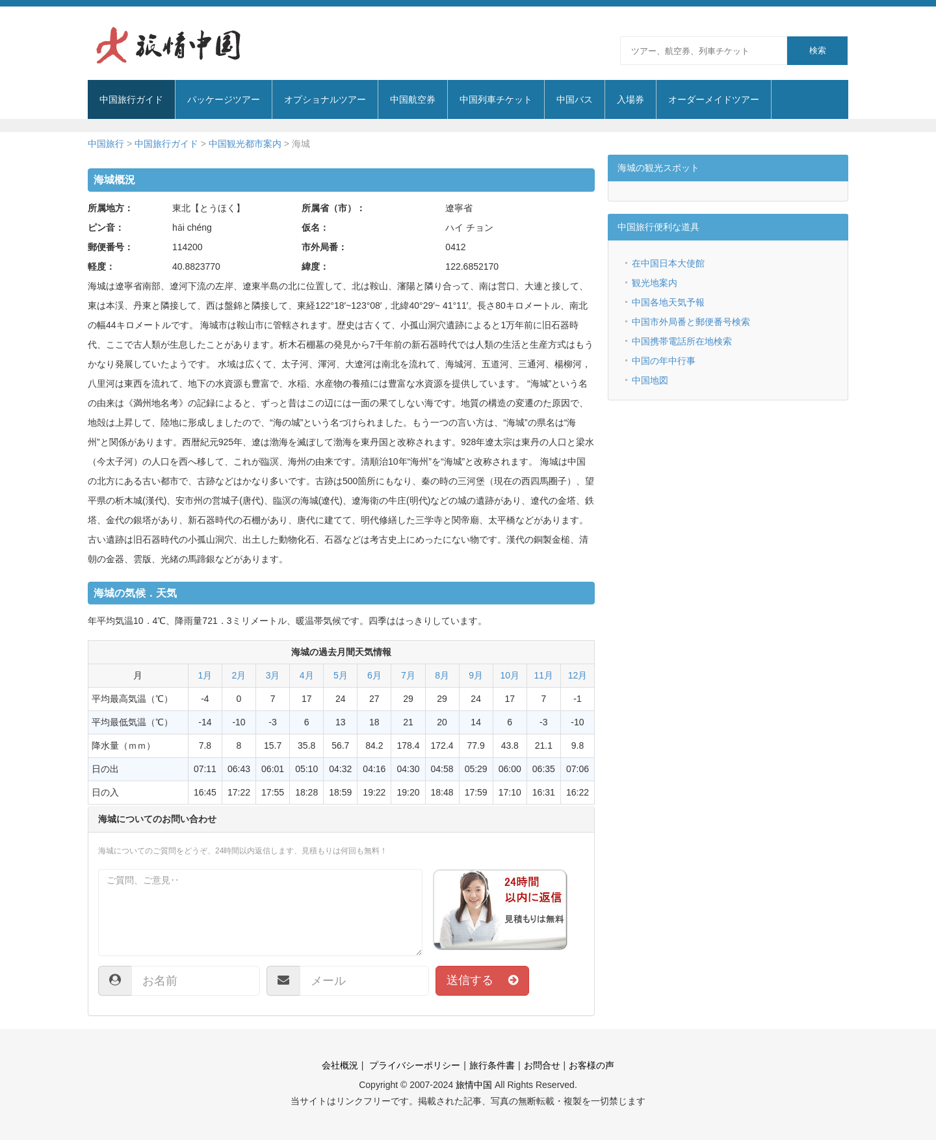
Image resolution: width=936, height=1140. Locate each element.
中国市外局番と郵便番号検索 (691, 322)
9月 (476, 675)
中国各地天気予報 (668, 302)
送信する (482, 980)
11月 (544, 675)
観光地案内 (654, 283)
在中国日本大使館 (668, 263)
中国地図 (650, 380)
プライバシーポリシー (413, 1065)
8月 (442, 675)
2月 (239, 675)
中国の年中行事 (664, 361)
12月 (578, 675)
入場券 (630, 99)
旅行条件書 (492, 1065)
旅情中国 (474, 1085)
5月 (340, 675)
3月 (273, 675)
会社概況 (340, 1065)
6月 (374, 675)
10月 (509, 675)
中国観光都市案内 (245, 143)
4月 (307, 675)
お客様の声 (591, 1065)
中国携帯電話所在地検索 (682, 341)
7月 (408, 675)
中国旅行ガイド (166, 143)
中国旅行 (106, 143)
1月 (205, 675)
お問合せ (542, 1065)
